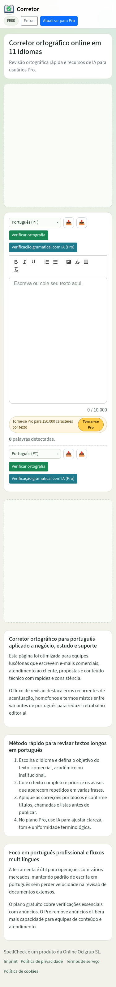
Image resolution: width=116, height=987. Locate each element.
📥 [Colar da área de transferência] (69, 222)
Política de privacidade (42, 961)
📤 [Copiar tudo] (82, 222)
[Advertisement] (58, 145)
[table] (86, 262)
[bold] (16, 262)
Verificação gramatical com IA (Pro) (43, 247)
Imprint (11, 961)
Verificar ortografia (28, 235)
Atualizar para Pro (59, 21)
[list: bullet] (55, 262)
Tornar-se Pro (91, 424)
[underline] (33, 262)
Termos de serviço (82, 961)
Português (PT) (25, 222)
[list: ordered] (46, 262)
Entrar (29, 21)
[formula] (77, 262)
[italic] (24, 262)
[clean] (16, 269)
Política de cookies (21, 971)
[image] (68, 262)
